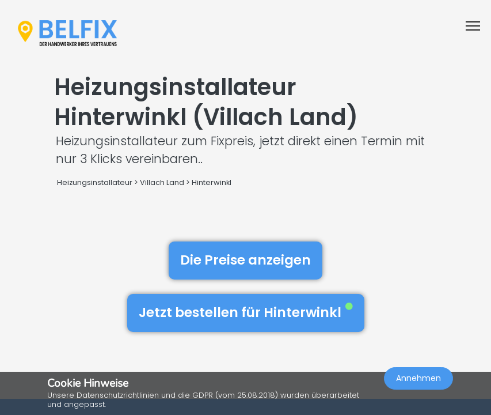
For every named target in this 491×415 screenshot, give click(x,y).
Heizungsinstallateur (94, 182)
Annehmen (418, 378)
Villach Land (162, 182)
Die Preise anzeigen (245, 260)
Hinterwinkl (211, 182)
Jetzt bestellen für (246, 312)
